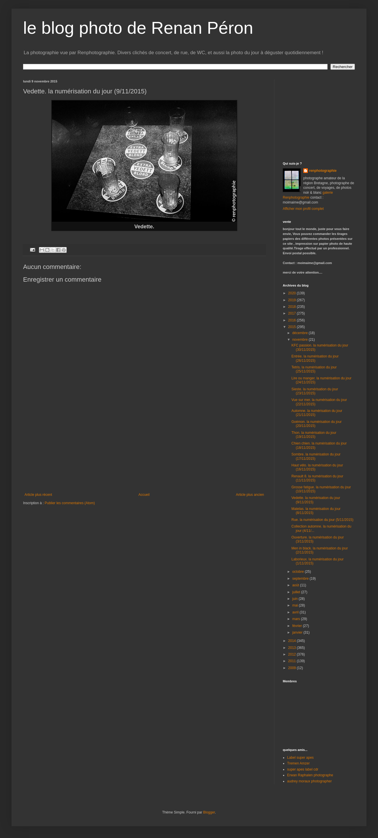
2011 (292, 661)
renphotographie (322, 171)
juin (295, 599)
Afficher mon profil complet (303, 209)
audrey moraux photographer (309, 781)
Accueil (144, 495)
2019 (292, 300)
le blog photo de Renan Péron (138, 27)
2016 (292, 320)
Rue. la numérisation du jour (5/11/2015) (322, 520)
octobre (298, 572)
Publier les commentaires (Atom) (70, 503)
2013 (292, 648)
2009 (292, 668)
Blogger (209, 812)
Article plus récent (38, 495)
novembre (300, 340)
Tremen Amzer (298, 763)
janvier (298, 632)
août (296, 585)
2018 (292, 307)
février (297, 626)
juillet (296, 592)
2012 (292, 654)
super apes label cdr (302, 769)
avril (296, 612)
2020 (292, 293)
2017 (292, 313)
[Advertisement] (144, 449)
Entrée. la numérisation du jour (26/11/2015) (314, 358)
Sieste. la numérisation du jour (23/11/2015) (314, 391)
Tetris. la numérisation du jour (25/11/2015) (314, 369)
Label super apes (300, 758)
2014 (292, 641)
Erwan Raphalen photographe (310, 775)
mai (295, 605)
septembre (301, 579)
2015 (292, 327)
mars (296, 619)
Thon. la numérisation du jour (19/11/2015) (313, 435)
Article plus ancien (250, 495)
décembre (300, 333)
